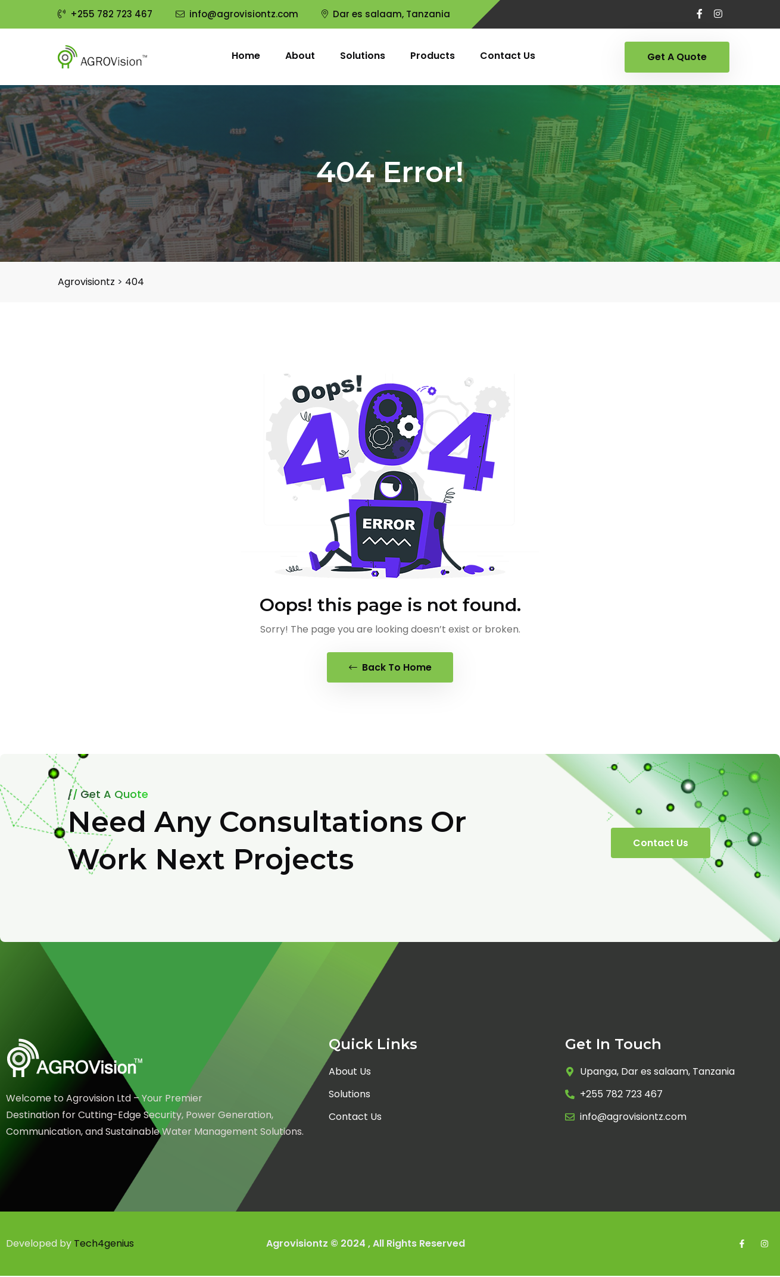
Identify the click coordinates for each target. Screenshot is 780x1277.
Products (432, 55)
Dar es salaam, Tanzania (386, 14)
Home (246, 55)
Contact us (507, 55)
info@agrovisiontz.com (237, 14)
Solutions (362, 55)
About (300, 55)
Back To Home (390, 668)
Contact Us (660, 844)
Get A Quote (677, 57)
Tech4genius (104, 1244)
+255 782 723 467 (105, 14)
